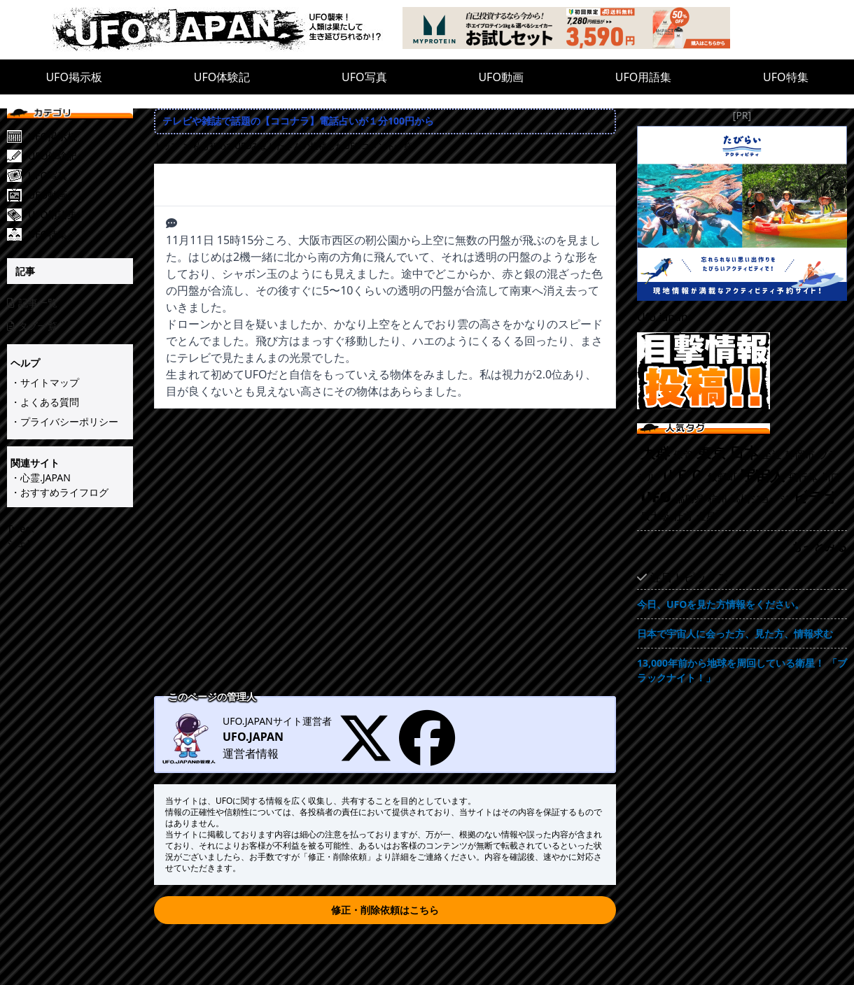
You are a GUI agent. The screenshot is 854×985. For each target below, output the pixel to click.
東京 (711, 452)
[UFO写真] (80, 175)
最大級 (655, 516)
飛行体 (803, 476)
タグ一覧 (32, 325)
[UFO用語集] (80, 215)
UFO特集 (785, 77)
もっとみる (819, 546)
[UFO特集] (80, 234)
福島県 (689, 498)
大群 (655, 452)
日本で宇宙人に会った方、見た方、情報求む (735, 633)
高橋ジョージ (760, 498)
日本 (744, 452)
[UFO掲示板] (80, 136)
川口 (831, 476)
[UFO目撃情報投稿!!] (742, 370)
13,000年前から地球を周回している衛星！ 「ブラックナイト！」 (742, 670)
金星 (706, 516)
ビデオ (816, 496)
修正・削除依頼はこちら (385, 909)
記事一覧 (32, 302)
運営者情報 (251, 753)
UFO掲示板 (74, 77)
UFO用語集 (643, 77)
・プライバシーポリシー (64, 421)
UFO (655, 496)
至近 (772, 454)
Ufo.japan (662, 317)
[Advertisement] (131, 554)
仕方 (683, 516)
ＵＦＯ (682, 475)
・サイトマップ (44, 382)
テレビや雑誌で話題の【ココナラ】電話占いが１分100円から (298, 120)
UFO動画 (501, 77)
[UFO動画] (80, 195)
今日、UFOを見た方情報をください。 (720, 604)
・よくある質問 (44, 402)
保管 (683, 454)
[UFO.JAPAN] (227, 29)
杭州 (717, 498)
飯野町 (722, 476)
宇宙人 (763, 475)
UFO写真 (364, 77)
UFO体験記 (222, 77)
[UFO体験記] (80, 156)
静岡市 (800, 454)
